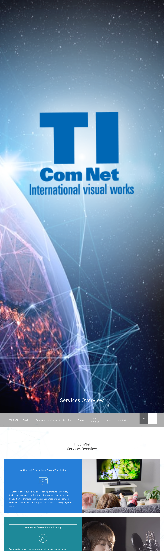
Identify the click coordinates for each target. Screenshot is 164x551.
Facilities (67, 420)
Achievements (54, 420)
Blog (108, 420)
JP (144, 418)
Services (27, 420)
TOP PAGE (14, 420)
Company (40, 420)
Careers (81, 420)
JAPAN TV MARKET (95, 420)
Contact (122, 420)
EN (153, 418)
